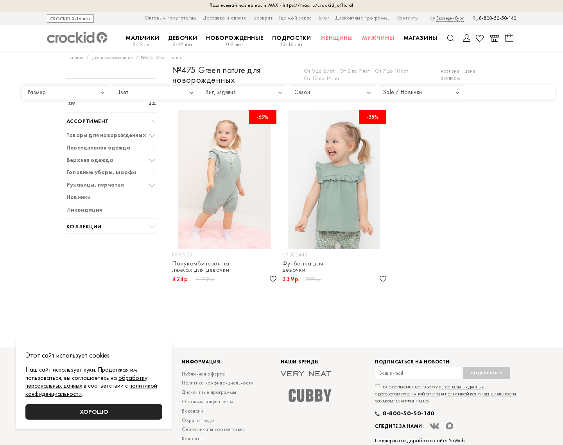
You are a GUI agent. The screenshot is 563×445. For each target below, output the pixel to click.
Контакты (407, 17)
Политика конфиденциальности (217, 382)
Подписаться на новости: (413, 362)
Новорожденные (234, 41)
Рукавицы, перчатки (95, 185)
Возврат (263, 17)
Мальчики (142, 41)
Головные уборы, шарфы (101, 172)
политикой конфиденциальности (480, 394)
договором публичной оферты (409, 394)
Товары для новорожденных (106, 135)
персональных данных (461, 387)
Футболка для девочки (302, 266)
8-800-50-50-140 (497, 18)
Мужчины (378, 38)
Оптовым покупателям (171, 17)
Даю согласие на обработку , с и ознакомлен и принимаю (445, 394)
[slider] (74, 96)
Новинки (78, 197)
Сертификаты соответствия (213, 429)
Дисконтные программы (363, 17)
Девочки (182, 41)
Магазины (420, 38)
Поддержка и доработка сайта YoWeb (420, 440)
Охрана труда (198, 420)
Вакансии (192, 411)
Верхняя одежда (89, 160)
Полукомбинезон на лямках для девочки (201, 266)
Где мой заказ (295, 17)
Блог (323, 17)
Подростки (291, 41)
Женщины (336, 38)
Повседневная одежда (98, 148)
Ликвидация (84, 210)
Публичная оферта (203, 373)
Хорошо (94, 412)
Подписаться (487, 373)
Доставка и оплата (225, 17)
